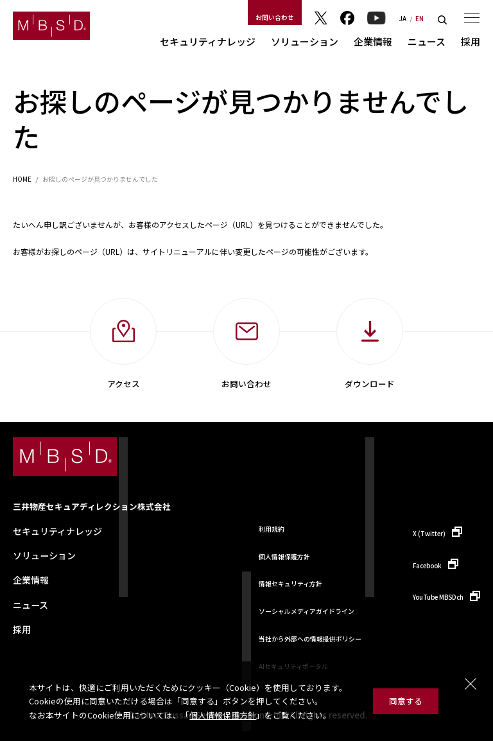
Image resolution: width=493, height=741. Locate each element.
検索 (442, 20)
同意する (405, 701)
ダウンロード (370, 384)
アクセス (123, 384)
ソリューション (304, 41)
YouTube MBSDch (438, 597)
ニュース (426, 41)
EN (419, 19)
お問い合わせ (274, 17)
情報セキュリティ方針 (290, 583)
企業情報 (373, 41)
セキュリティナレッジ (207, 41)
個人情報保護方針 (222, 715)
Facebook (347, 18)
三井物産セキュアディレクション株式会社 (92, 506)
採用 (470, 41)
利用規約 (271, 529)
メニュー (472, 17)
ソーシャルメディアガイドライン (306, 611)
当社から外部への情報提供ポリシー (310, 638)
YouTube (376, 18)
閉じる (470, 684)
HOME (22, 180)
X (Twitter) (429, 533)
